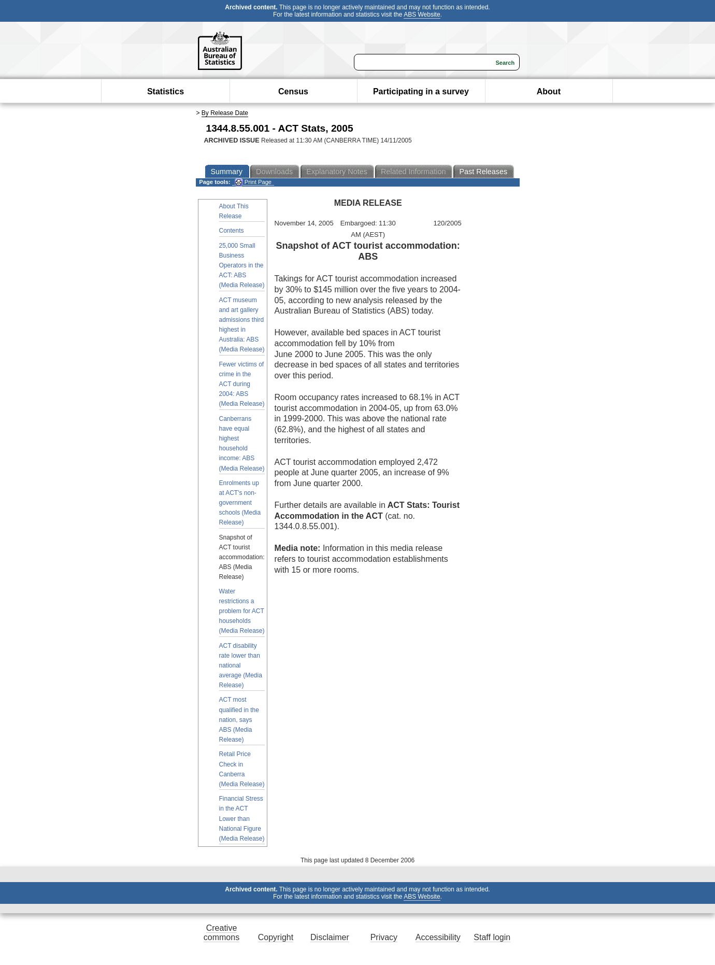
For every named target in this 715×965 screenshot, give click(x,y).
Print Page (253, 182)
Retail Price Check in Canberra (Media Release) (242, 769)
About (549, 91)
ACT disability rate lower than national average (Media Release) (240, 665)
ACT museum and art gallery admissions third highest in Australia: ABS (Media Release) (242, 324)
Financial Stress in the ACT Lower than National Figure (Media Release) (242, 818)
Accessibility (438, 937)
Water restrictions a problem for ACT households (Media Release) (242, 611)
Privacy (383, 937)
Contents (231, 230)
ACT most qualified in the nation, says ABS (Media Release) (239, 719)
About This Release (234, 211)
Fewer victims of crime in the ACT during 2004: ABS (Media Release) (242, 384)
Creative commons (221, 933)
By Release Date (225, 113)
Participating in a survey (421, 91)
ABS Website (422, 14)
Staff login (492, 937)
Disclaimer (329, 937)
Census (293, 91)
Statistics (165, 91)
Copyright (275, 937)
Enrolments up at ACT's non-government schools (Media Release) (240, 503)
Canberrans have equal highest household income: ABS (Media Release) (242, 443)
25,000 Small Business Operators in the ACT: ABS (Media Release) (242, 265)
